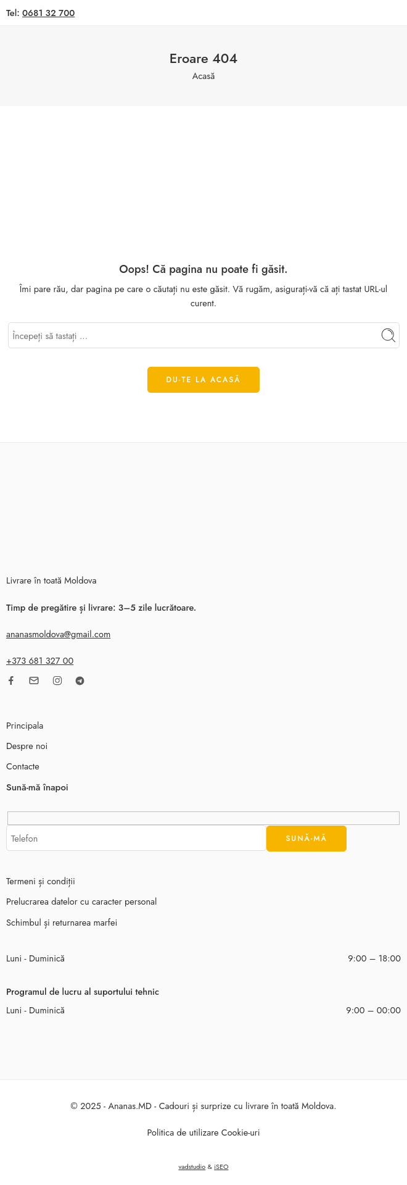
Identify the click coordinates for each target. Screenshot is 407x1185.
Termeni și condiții (40, 880)
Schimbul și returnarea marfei (61, 922)
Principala (24, 725)
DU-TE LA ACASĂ (203, 379)
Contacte (22, 766)
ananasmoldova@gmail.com (58, 633)
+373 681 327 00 (39, 660)
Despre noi (26, 745)
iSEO (221, 1166)
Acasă (203, 75)
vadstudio (191, 1166)
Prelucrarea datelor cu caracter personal (81, 901)
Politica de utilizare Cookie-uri (203, 1132)
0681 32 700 (48, 12)
